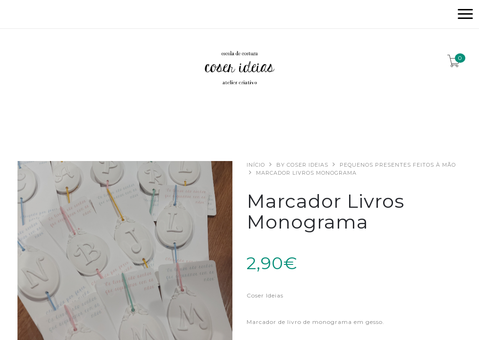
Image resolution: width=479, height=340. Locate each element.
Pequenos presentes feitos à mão (398, 165)
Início (256, 165)
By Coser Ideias (302, 165)
